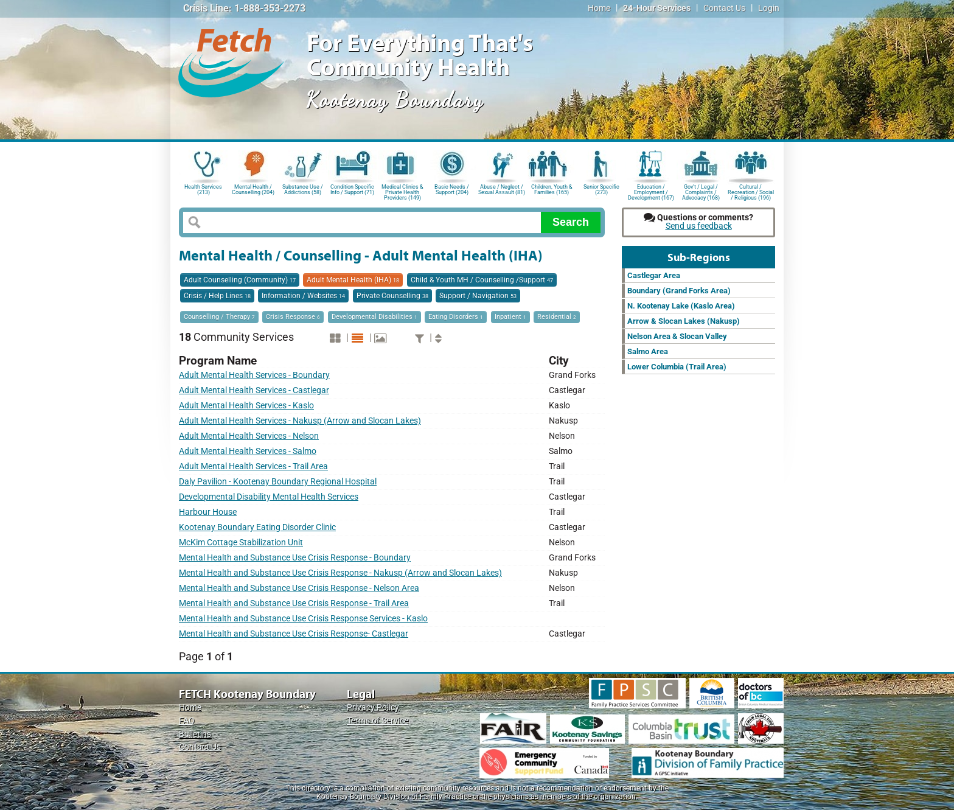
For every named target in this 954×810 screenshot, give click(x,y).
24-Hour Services (657, 8)
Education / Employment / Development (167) (651, 191)
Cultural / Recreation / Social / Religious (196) (751, 191)
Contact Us (724, 8)
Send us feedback (699, 226)
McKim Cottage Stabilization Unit (241, 542)
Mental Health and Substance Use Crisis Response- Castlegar (293, 634)
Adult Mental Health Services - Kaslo (246, 405)
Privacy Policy (373, 707)
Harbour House (208, 512)
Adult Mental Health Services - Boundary (254, 375)
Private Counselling (392, 296)
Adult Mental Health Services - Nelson (249, 436)
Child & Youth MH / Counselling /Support (482, 280)
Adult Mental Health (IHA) (353, 280)
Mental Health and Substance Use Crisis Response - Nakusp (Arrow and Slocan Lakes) (340, 573)
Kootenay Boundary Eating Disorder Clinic (257, 527)
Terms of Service (377, 721)
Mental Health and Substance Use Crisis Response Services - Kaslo (303, 618)
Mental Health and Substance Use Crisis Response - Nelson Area (299, 588)
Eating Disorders (455, 317)
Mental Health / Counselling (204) (253, 189)
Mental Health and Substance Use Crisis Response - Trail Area (294, 603)
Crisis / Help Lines (217, 296)
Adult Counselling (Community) (240, 280)
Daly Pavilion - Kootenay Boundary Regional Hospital (278, 482)
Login (768, 8)
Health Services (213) (203, 189)
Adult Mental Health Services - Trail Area (253, 466)
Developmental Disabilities (374, 317)
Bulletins (195, 734)
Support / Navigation (478, 296)
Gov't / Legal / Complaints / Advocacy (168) (701, 191)
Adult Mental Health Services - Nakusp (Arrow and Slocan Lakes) (300, 421)
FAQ (187, 721)
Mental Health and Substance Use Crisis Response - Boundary (295, 558)
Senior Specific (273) (601, 189)
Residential (556, 317)
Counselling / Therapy (219, 317)
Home (599, 8)
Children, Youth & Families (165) (552, 189)
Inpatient (510, 317)
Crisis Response (293, 317)
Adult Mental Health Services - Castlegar (254, 390)
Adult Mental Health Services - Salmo (247, 451)
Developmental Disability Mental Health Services (268, 497)
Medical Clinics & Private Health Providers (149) (402, 191)
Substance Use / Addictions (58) (302, 189)
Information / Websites (303, 296)
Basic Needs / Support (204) (451, 189)
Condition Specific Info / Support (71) (352, 189)
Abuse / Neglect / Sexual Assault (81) (501, 189)
